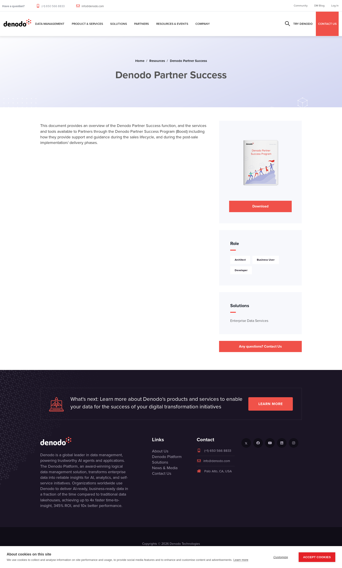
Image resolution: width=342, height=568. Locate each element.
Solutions (118, 23)
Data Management (49, 23)
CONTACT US (327, 23)
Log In (335, 6)
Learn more (270, 403)
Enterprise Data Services (249, 320)
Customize (280, 557)
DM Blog (319, 6)
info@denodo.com (93, 6)
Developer (241, 270)
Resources (157, 60)
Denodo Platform (167, 457)
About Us (160, 451)
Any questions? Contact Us (260, 346)
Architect (240, 260)
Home (139, 60)
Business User (265, 260)
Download (260, 206)
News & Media (164, 468)
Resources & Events (172, 23)
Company (202, 23)
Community (301, 6)
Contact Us (161, 473)
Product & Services (87, 23)
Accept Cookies (317, 557)
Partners (141, 23)
